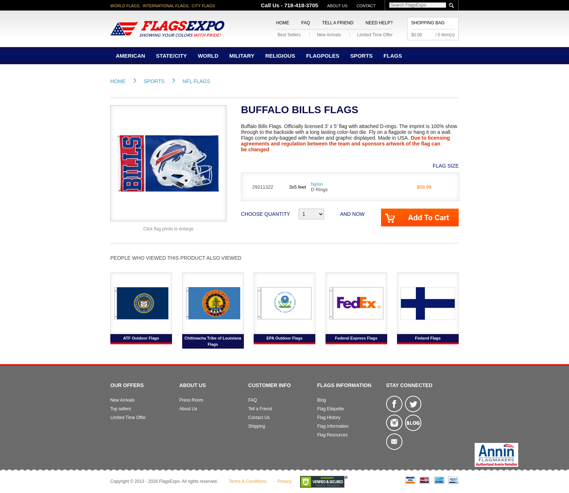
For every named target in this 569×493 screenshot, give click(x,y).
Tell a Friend (337, 22)
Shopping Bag (428, 22)
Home (282, 22)
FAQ (305, 22)
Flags (393, 56)
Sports (361, 56)
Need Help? (379, 22)
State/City (171, 56)
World (208, 56)
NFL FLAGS (196, 81)
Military (241, 56)
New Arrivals (329, 34)
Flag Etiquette (330, 408)
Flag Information (333, 426)
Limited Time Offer (375, 34)
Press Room (191, 400)
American (130, 56)
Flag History (328, 417)
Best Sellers (289, 34)
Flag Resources (332, 434)
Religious (280, 56)
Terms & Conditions (247, 481)
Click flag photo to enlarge (168, 228)
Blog (321, 400)
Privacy (284, 481)
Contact (366, 6)
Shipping (256, 426)
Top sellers (120, 408)
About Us (337, 6)
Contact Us (259, 417)
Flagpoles (322, 56)
